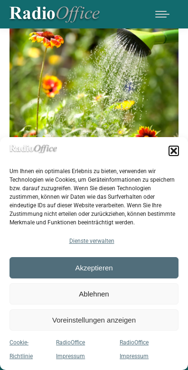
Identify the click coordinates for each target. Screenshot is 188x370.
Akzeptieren (94, 268)
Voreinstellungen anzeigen (94, 320)
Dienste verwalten (91, 241)
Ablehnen (94, 294)
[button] (174, 151)
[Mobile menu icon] (162, 14)
